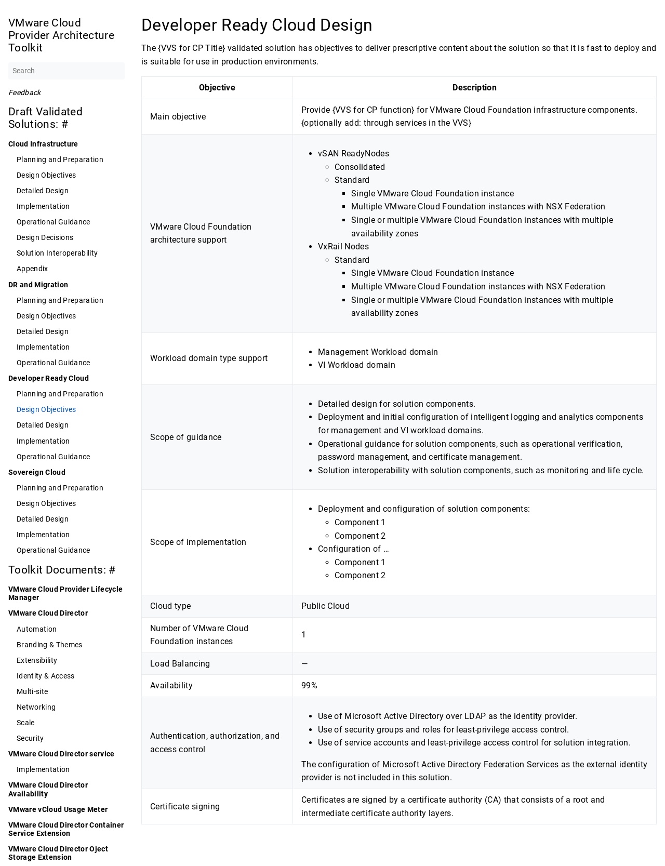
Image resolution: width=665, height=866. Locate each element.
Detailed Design (43, 190)
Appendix (32, 268)
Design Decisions (45, 237)
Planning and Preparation (60, 159)
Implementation (43, 206)
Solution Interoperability (57, 253)
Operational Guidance (53, 222)
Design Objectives (46, 175)
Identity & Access (46, 676)
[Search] (66, 70)
